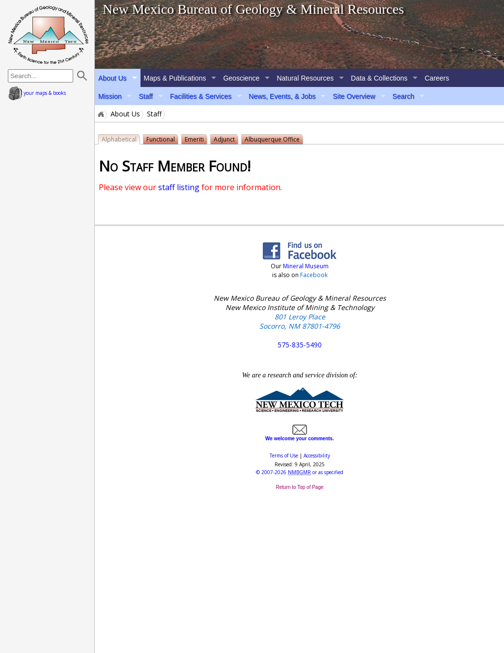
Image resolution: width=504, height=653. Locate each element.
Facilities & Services (200, 96)
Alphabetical (119, 139)
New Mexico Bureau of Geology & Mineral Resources (253, 9)
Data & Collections (379, 78)
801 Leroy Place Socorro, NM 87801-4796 (299, 321)
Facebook (314, 275)
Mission (109, 96)
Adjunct (224, 139)
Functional (160, 139)
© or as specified (299, 472)
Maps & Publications (175, 78)
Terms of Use (284, 455)
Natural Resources (305, 78)
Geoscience (241, 78)
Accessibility (317, 455)
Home (100, 114)
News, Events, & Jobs (282, 96)
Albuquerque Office (272, 139)
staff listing (178, 187)
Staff (146, 96)
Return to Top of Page (299, 487)
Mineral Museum (305, 266)
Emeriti (194, 139)
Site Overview (354, 96)
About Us (112, 78)
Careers (436, 78)
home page (48, 34)
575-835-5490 (300, 344)
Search (403, 96)
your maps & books (37, 92)
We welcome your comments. (299, 435)
